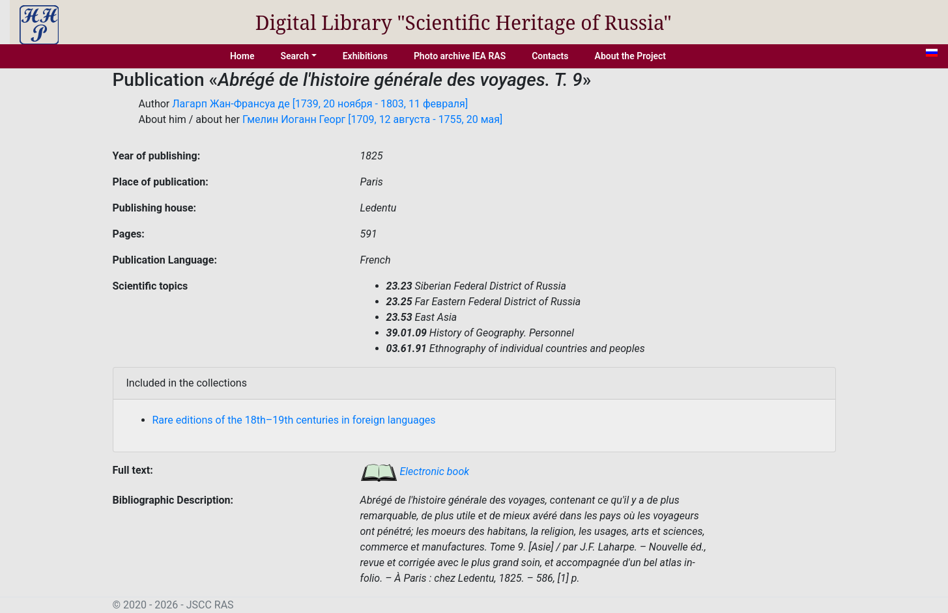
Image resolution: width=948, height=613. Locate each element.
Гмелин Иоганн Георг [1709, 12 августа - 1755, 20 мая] (372, 119)
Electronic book (415, 471)
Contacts (550, 56)
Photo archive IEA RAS (460, 56)
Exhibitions (365, 56)
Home (242, 56)
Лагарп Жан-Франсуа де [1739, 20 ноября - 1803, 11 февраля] (320, 104)
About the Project (631, 56)
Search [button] (294, 56)
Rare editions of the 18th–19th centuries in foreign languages (294, 420)
